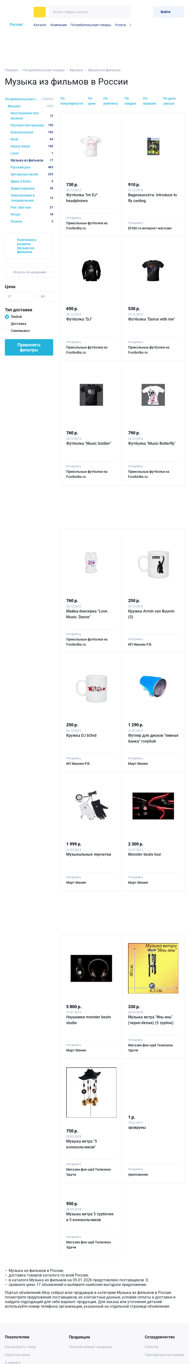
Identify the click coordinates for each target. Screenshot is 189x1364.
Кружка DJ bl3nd (81, 735)
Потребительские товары (91, 25)
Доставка (18, 324)
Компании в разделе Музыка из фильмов (26, 246)
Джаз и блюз (32, 181)
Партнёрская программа (164, 1355)
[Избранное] (137, 12)
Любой (16, 317)
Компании (59, 25)
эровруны (137, 1127)
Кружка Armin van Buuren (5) (151, 614)
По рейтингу (110, 100)
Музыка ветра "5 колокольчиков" (81, 1144)
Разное (32, 221)
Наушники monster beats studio (88, 1020)
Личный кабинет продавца (90, 1347)
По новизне (149, 100)
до (43, 296)
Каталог (40, 25)
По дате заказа (169, 100)
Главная (11, 70)
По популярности (71, 100)
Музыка (76, 70)
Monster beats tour (144, 854)
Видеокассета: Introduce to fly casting (152, 198)
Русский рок (32, 167)
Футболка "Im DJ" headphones (82, 198)
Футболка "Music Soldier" (88, 443)
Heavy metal (32, 146)
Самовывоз (20, 331)
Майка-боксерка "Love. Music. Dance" (87, 614)
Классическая (32, 132)
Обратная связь (17, 1355)
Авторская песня (32, 174)
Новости (151, 1347)
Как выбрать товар (20, 1347)
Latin (32, 153)
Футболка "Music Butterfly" (151, 443)
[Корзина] (147, 12)
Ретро (32, 214)
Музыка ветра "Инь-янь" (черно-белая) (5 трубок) (151, 1020)
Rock (32, 139)
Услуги (120, 25)
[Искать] (124, 12)
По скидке (130, 100)
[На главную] (18, 12)
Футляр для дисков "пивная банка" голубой (153, 738)
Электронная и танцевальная (32, 197)
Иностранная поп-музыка (32, 115)
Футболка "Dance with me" (151, 319)
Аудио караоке (32, 188)
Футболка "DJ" (79, 319)
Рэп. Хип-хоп (32, 207)
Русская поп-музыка (32, 125)
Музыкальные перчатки (88, 854)
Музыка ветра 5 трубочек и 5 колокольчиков (90, 1217)
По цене (92, 100)
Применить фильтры (29, 347)
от (10, 296)
